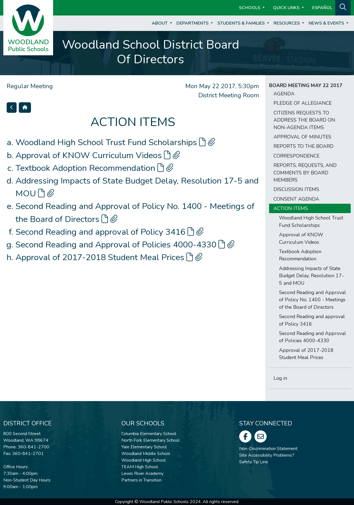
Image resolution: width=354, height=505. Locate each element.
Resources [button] (287, 23)
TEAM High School (139, 467)
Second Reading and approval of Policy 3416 (109, 232)
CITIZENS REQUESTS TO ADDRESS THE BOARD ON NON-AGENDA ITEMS (304, 120)
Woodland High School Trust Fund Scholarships (115, 142)
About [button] (160, 23)
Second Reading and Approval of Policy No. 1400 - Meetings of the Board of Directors (312, 299)
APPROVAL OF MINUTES (302, 137)
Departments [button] (193, 23)
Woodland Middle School (145, 454)
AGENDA (284, 93)
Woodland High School (143, 460)
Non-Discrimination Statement (268, 449)
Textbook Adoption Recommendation (94, 168)
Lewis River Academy (142, 473)
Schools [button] (250, 8)
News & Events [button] (327, 23)
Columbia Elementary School (148, 434)
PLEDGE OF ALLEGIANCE (303, 103)
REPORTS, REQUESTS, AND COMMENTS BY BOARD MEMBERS (305, 172)
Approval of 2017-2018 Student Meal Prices (108, 257)
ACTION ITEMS (291, 208)
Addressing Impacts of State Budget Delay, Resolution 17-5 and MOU (311, 275)
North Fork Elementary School (150, 440)
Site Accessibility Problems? (266, 455)
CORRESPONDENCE (296, 156)
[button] (342, 7)
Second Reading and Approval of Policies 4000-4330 (125, 244)
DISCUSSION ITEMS (296, 189)
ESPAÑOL (322, 8)
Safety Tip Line (253, 462)
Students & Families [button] (241, 23)
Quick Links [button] (287, 8)
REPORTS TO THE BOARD (304, 146)
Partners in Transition (141, 480)
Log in (280, 378)
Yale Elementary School (144, 447)
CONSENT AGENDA (296, 199)
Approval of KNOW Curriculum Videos (97, 155)
